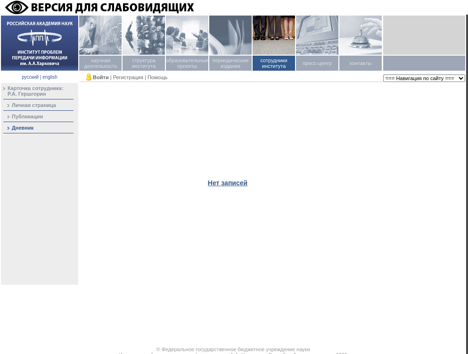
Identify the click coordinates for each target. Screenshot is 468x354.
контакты (360, 63)
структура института (144, 63)
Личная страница (34, 105)
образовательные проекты (187, 63)
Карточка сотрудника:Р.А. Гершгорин (35, 91)
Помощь (158, 77)
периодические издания (230, 63)
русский (30, 77)
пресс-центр (317, 63)
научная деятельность (100, 63)
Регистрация (128, 77)
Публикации (27, 116)
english (49, 77)
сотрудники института (273, 63)
